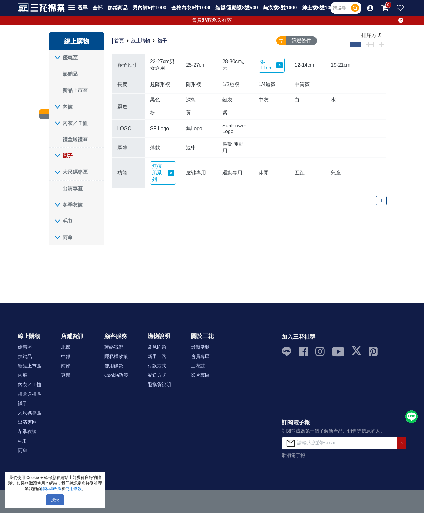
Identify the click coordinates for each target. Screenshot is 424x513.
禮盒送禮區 (75, 139)
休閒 (264, 172)
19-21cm (340, 65)
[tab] (355, 44)
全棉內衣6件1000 (190, 7)
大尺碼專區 (75, 172)
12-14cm (304, 65)
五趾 (300, 172)
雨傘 (68, 237)
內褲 (68, 107)
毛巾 (68, 221)
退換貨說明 (159, 384)
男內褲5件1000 (150, 7)
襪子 (68, 155)
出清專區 (73, 188)
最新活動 (200, 347)
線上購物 (140, 40)
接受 (55, 499)
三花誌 (198, 365)
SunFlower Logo (234, 128)
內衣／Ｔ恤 (75, 123)
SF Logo (159, 128)
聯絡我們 (113, 347)
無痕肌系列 (163, 172)
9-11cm (271, 64)
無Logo (194, 128)
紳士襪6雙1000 (319, 7)
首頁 (119, 40)
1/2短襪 (230, 84)
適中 (191, 147)
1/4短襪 (267, 84)
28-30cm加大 (234, 65)
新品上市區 (75, 90)
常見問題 (157, 347)
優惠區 (70, 57)
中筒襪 (302, 84)
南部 (65, 365)
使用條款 (113, 365)
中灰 (264, 99)
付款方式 (157, 365)
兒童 (336, 172)
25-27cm (195, 65)
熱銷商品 (118, 7)
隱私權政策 (116, 356)
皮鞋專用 (196, 172)
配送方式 (157, 375)
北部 (65, 347)
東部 (65, 375)
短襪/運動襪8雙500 (236, 7)
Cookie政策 (116, 375)
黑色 (155, 99)
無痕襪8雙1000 (280, 7)
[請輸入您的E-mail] (339, 443)
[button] (370, 8)
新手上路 (157, 356)
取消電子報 (293, 455)
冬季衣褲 (73, 205)
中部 (65, 356)
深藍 (191, 99)
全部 (98, 7)
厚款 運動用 (233, 147)
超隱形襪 (160, 84)
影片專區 (200, 375)
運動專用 (232, 172)
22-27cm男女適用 (162, 65)
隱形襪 (193, 84)
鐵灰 (227, 99)
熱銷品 (70, 74)
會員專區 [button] (200, 356)
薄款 (155, 147)
